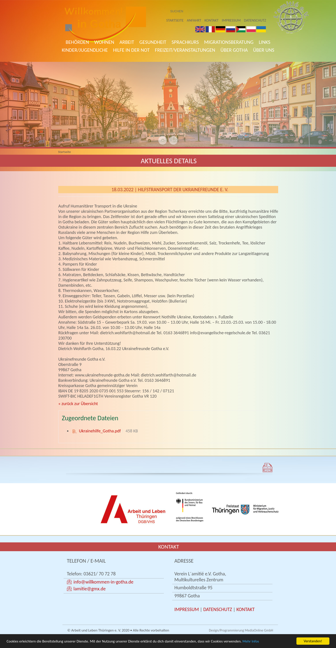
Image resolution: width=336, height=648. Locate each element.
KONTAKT (245, 609)
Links (264, 42)
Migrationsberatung (229, 42)
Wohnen (104, 42)
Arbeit (126, 42)
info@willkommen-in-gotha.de (103, 582)
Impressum (231, 20)
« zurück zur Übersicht (78, 403)
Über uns (263, 50)
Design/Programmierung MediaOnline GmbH (241, 630)
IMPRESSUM (186, 609)
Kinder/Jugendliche (85, 50)
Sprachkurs (185, 42)
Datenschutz (255, 20)
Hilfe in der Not (131, 50)
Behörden (77, 42)
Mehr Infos (251, 641)
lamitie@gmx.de (89, 589)
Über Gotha (234, 50)
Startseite (175, 20)
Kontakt (212, 20)
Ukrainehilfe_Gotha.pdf (100, 430)
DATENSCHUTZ (217, 609)
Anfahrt (194, 20)
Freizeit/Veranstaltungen (185, 50)
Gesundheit (152, 42)
